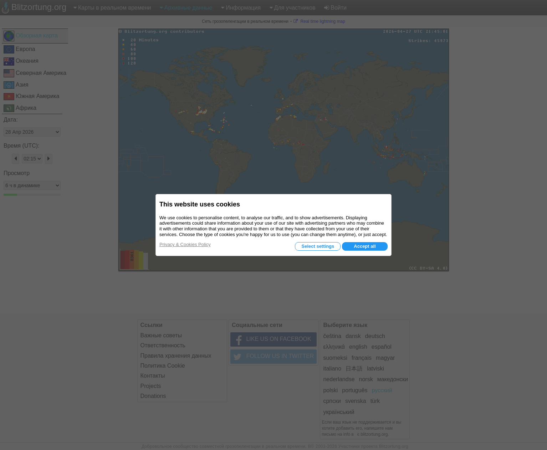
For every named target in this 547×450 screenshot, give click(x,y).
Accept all (364, 246)
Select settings (317, 246)
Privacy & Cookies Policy (185, 244)
